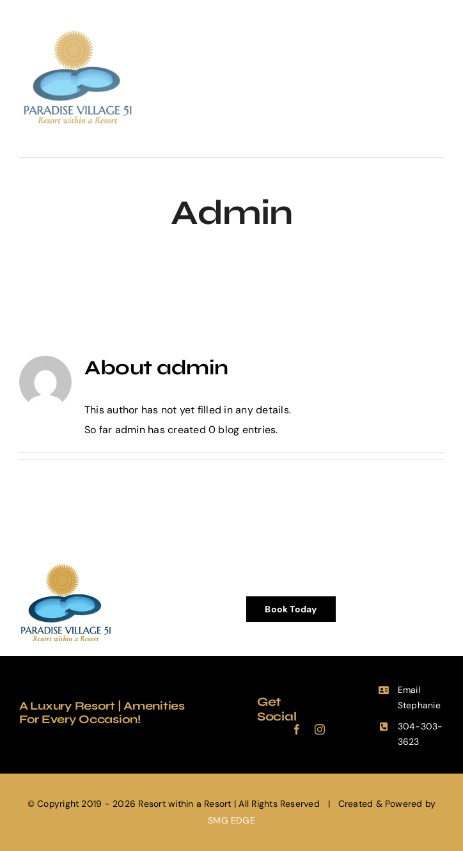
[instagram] (320, 729)
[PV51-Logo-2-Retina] (78, 30)
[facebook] (297, 729)
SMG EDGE (231, 820)
